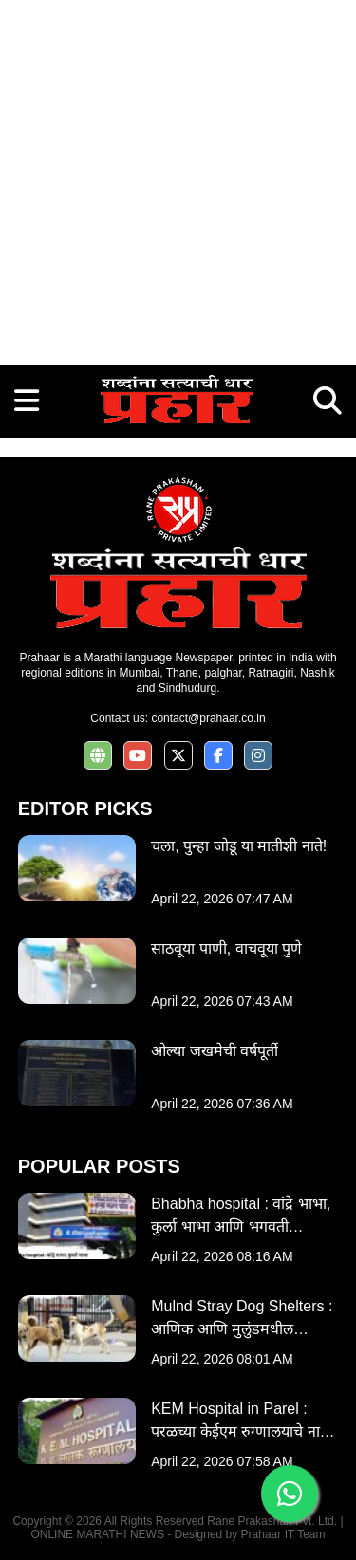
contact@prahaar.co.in (208, 718)
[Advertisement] (178, 178)
